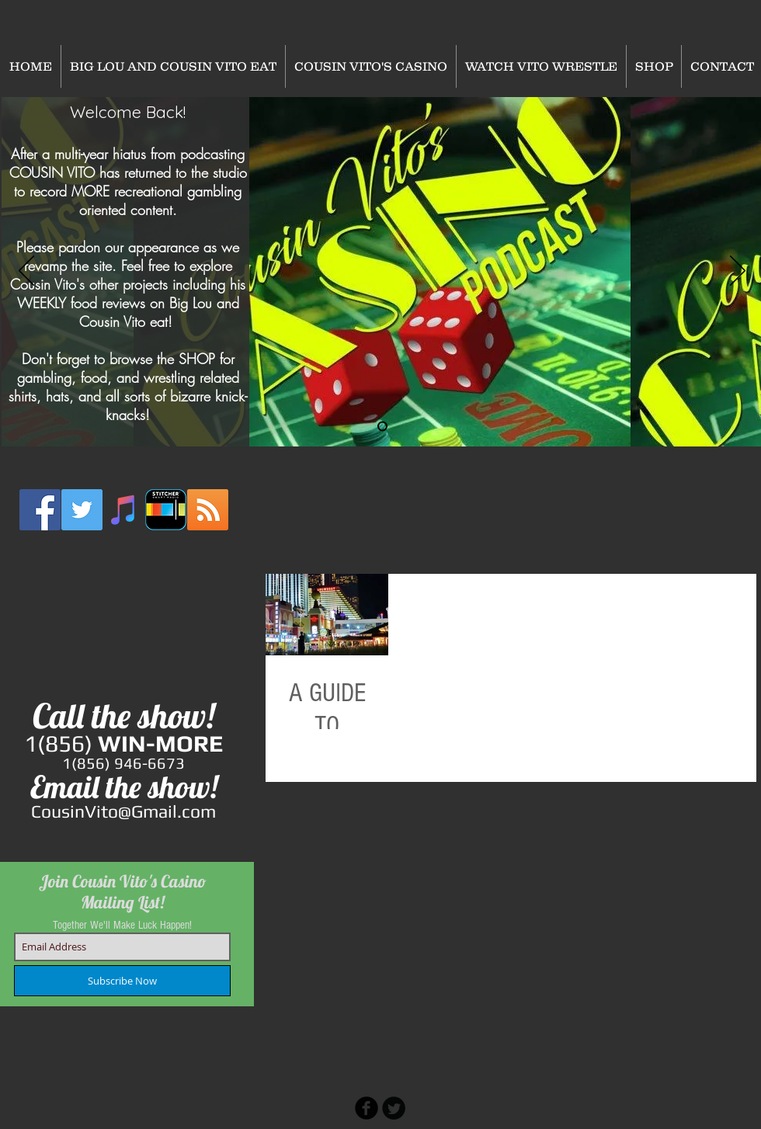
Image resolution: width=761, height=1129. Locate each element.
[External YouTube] (124, 617)
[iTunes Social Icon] (123, 509)
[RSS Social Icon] (207, 509)
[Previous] (26, 271)
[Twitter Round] (393, 1108)
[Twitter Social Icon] (82, 509)
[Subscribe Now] (122, 980)
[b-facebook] (366, 1108)
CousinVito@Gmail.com (123, 811)
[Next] (737, 271)
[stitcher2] (165, 509)
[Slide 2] (382, 427)
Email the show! (123, 786)
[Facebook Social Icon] (40, 509)
